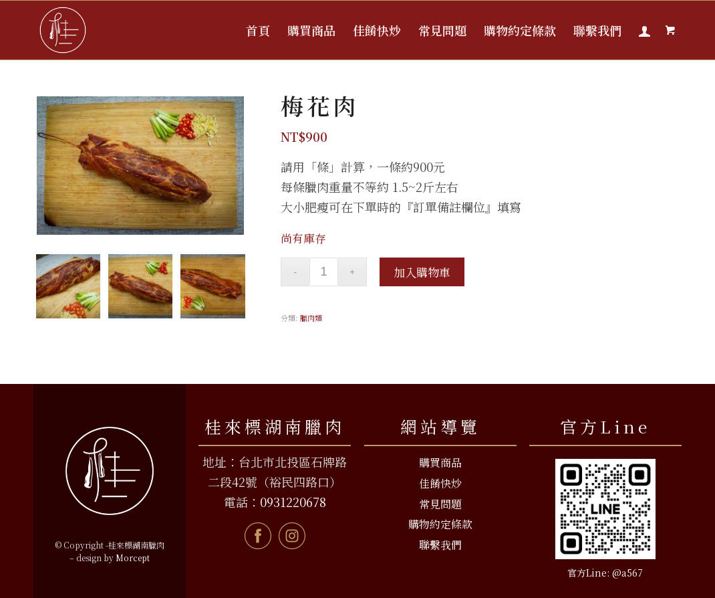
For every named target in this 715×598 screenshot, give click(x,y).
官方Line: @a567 (605, 572)
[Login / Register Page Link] (644, 30)
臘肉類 (311, 317)
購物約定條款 (440, 524)
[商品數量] (323, 272)
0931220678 (293, 501)
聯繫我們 (440, 545)
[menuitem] (258, 30)
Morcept (133, 557)
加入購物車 (422, 272)
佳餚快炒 (440, 483)
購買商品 (440, 462)
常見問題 (440, 504)
